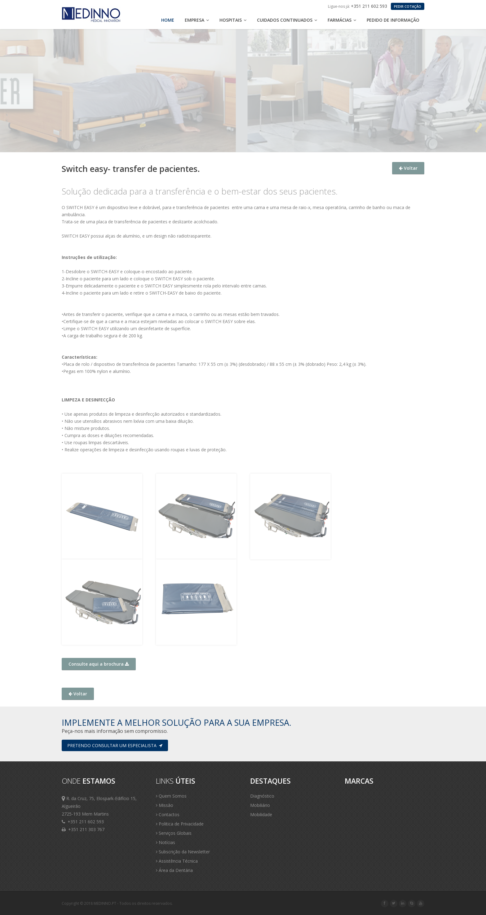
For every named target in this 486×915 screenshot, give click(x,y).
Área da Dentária (174, 870)
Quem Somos (171, 796)
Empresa (197, 20)
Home (167, 20)
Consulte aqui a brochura (98, 664)
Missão (164, 805)
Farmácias (342, 20)
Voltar (408, 168)
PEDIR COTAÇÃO (407, 6)
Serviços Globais (174, 833)
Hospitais (232, 20)
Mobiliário (260, 805)
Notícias (165, 842)
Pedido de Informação (393, 20)
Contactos (167, 814)
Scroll (473, 902)
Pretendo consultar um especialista (114, 745)
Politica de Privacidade (180, 824)
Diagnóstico (262, 796)
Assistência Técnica (177, 861)
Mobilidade (261, 814)
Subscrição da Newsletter (183, 852)
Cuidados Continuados (287, 20)
